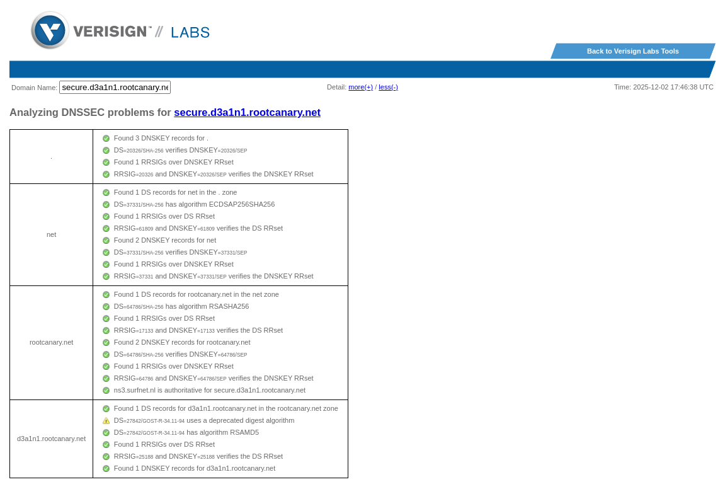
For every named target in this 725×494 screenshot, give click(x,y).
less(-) (388, 87)
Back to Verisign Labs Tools (633, 51)
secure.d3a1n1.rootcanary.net (247, 112)
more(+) (360, 87)
